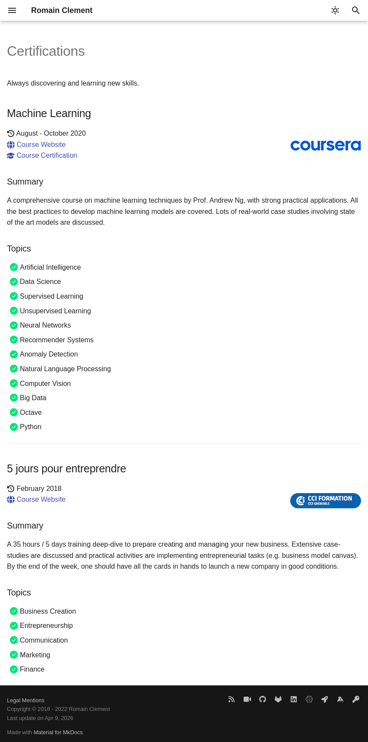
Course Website (36, 144)
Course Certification (42, 155)
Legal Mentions (25, 700)
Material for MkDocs (58, 732)
